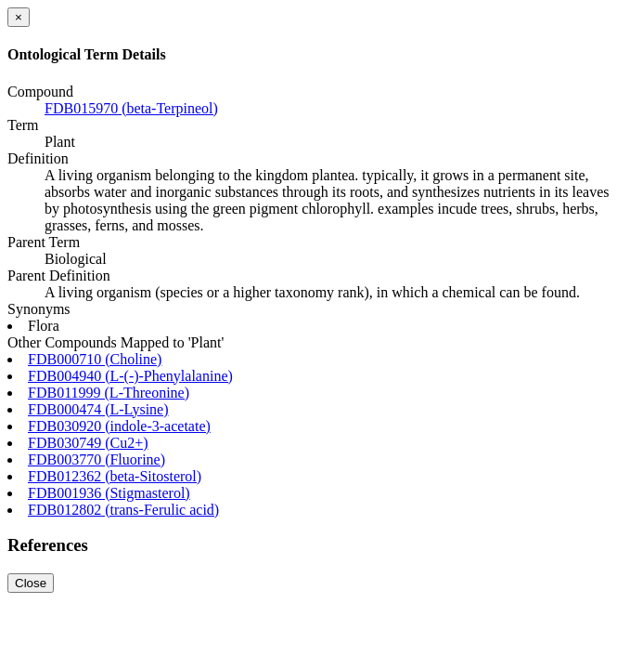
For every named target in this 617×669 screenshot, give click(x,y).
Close (30, 583)
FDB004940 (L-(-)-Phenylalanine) (130, 376)
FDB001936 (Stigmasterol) (109, 493)
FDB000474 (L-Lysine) (98, 409)
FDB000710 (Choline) (94, 359)
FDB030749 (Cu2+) (88, 443)
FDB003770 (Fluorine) (96, 459)
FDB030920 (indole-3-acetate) (119, 426)
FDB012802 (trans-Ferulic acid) (123, 510)
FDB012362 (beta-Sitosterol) (114, 476)
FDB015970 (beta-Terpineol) (131, 108)
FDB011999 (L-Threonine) (108, 392)
